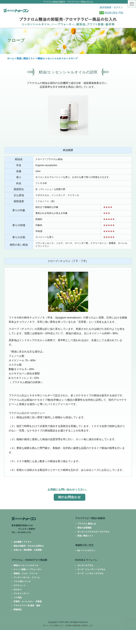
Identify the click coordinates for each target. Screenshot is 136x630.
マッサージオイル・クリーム (27, 577)
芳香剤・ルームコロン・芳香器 (28, 601)
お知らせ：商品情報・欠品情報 (28, 550)
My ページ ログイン (86, 550)
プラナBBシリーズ (22, 581)
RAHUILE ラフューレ (86, 560)
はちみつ (18, 589)
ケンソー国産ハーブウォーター (28, 569)
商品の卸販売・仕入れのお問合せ (29, 546)
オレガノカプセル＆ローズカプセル (93, 531)
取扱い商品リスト (26, 58)
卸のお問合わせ (69, 497)
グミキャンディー (22, 593)
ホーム (10, 58)
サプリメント (20, 585)
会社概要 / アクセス (22, 542)
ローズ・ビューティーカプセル (91, 569)
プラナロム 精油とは (86, 523)
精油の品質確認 (84, 527)
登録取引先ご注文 (84, 545)
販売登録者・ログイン (111, 7)
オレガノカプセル (85, 565)
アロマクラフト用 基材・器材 (27, 605)
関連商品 (18, 609)
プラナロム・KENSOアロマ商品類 (29, 560)
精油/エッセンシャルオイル (52, 58)
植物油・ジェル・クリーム (26, 573)
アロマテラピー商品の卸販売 (90, 518)
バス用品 (18, 597)
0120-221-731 (111, 12)
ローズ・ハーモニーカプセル (90, 573)
